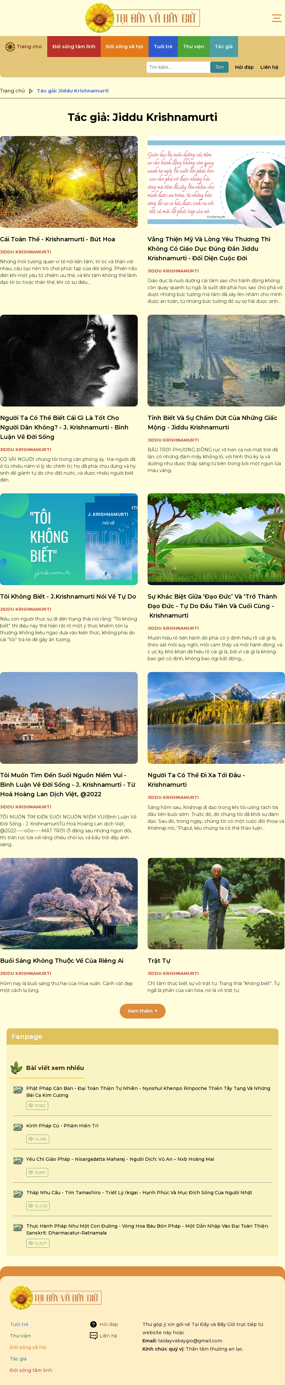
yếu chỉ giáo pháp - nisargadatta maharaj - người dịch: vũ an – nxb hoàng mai (120, 1159)
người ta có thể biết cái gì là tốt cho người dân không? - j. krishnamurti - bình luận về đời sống (64, 427)
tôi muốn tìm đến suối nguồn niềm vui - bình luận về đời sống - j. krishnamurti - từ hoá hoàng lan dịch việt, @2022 (67, 785)
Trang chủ (12, 91)
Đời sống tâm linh (31, 1370)
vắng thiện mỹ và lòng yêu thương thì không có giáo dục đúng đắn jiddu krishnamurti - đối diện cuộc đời (209, 249)
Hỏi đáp (244, 67)
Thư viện (20, 1336)
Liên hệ (269, 67)
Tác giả (18, 1359)
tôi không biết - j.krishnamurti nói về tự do (68, 596)
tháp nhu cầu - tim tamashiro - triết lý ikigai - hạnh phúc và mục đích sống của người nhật (139, 1193)
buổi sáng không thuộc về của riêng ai (61, 960)
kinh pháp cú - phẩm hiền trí (63, 1126)
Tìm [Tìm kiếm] (219, 67)
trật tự (159, 960)
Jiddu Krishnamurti (25, 251)
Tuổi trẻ (19, 1324)
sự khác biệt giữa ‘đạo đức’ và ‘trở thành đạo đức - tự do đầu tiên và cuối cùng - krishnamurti (212, 606)
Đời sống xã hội (28, 1347)
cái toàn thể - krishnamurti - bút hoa (57, 239)
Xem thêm (140, 1011)
